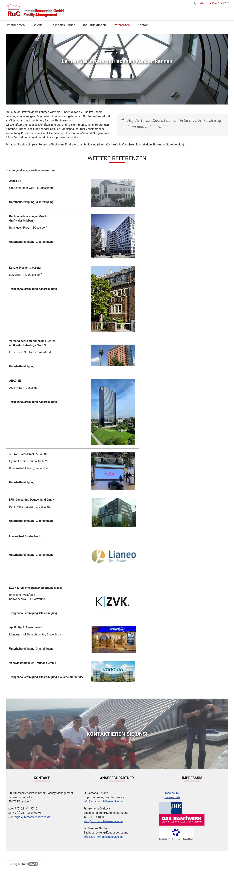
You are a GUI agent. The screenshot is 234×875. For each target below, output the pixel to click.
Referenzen (122, 25)
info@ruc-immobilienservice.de (30, 817)
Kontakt (143, 25)
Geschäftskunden (62, 25)
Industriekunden (94, 25)
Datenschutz (172, 797)
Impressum (172, 793)
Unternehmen (15, 25)
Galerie (38, 25)
